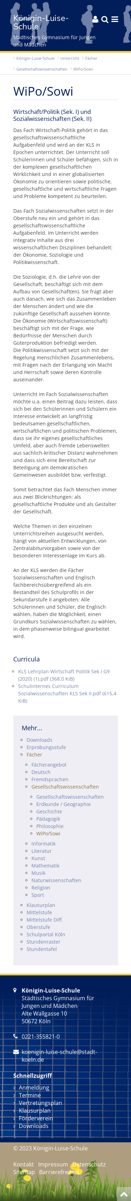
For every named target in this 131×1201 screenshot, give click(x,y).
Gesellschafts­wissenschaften (41, 69)
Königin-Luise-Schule (35, 58)
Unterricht (69, 58)
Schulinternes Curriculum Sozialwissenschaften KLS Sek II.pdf (67, 693)
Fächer (91, 58)
